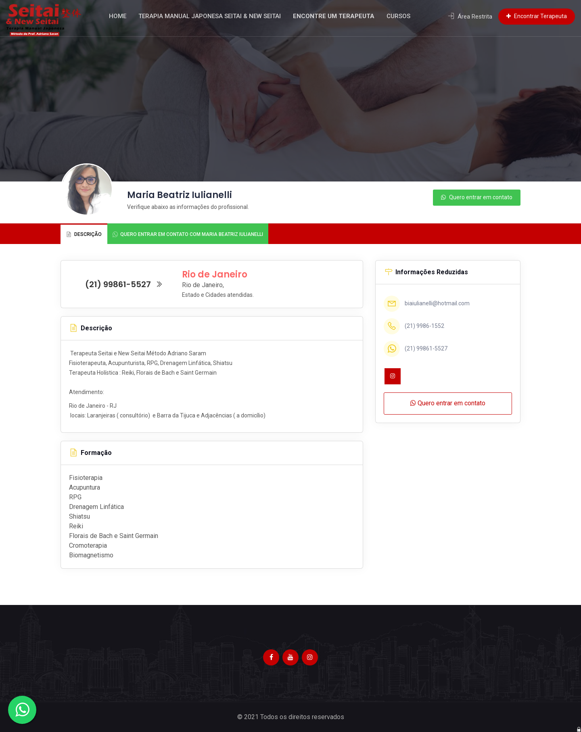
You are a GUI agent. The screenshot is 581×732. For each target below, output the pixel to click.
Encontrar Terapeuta (536, 16)
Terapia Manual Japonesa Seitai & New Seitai (218, 16)
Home (126, 16)
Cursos (407, 16)
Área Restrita (470, 16)
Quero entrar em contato (476, 197)
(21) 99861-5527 (124, 284)
